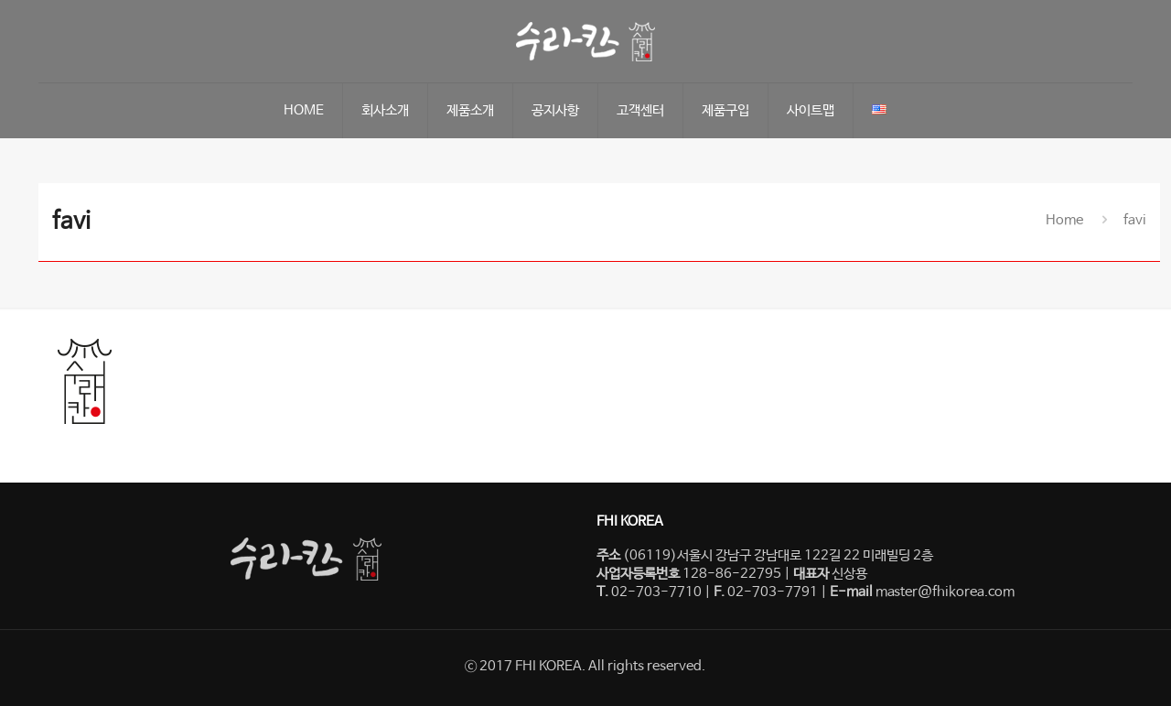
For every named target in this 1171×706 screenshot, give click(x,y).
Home (1064, 220)
